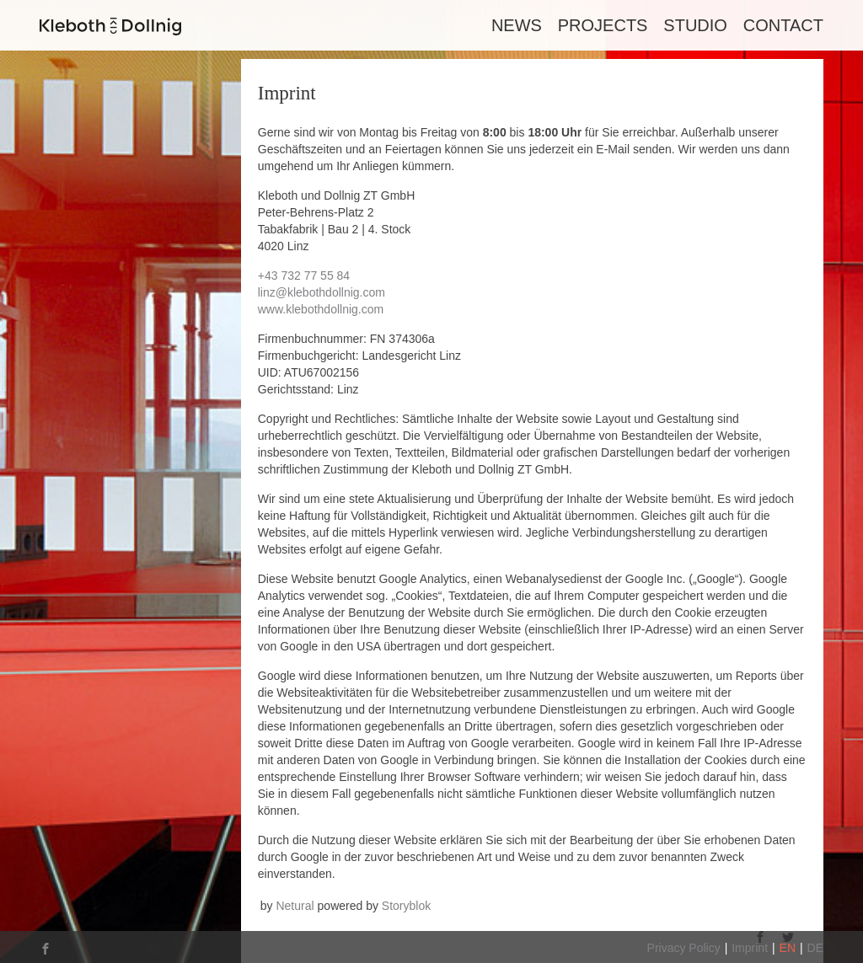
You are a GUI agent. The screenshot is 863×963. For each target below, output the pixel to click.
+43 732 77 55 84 (304, 275)
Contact (783, 25)
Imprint (750, 948)
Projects (603, 25)
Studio (695, 25)
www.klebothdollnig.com (320, 309)
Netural (295, 905)
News (516, 25)
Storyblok (406, 905)
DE (815, 948)
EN (788, 948)
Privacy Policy (684, 948)
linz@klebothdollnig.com (321, 292)
